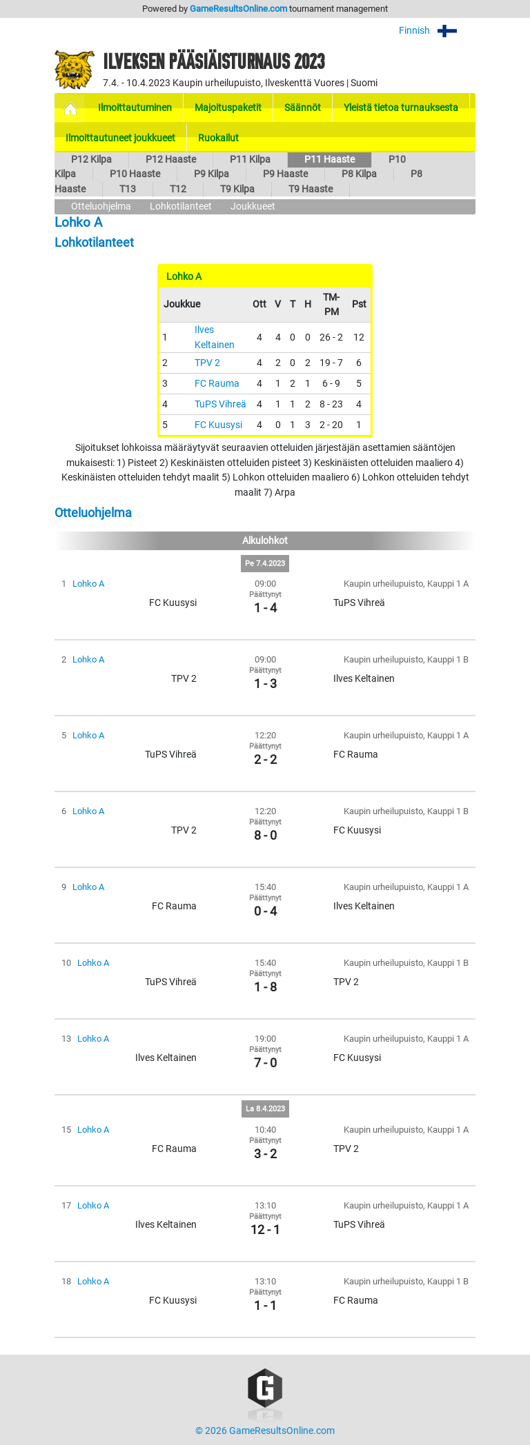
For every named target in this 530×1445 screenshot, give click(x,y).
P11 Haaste (329, 159)
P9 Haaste (285, 174)
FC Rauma (217, 384)
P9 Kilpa (211, 174)
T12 (178, 189)
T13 (127, 189)
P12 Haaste (171, 159)
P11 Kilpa (250, 159)
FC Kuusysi (218, 425)
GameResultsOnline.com (238, 8)
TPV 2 (207, 363)
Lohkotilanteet (181, 206)
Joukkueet (252, 206)
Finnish (437, 31)
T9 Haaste (310, 189)
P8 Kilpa (359, 174)
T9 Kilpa (237, 189)
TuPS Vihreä (220, 404)
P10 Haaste (135, 174)
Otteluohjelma (101, 206)
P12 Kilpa (91, 159)
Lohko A (88, 583)
